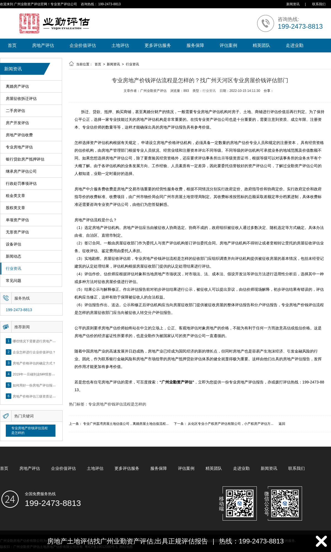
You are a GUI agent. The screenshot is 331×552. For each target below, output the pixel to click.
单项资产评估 (17, 220)
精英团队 (261, 45)
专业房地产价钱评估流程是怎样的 (29, 430)
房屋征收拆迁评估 (21, 99)
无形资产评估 (17, 232)
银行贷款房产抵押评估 (25, 159)
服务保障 (195, 45)
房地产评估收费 (19, 135)
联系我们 (318, 4)
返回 (282, 424)
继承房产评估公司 (21, 171)
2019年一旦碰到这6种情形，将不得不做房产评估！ (50, 374)
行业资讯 (13, 268)
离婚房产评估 (17, 86)
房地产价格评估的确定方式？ (34, 363)
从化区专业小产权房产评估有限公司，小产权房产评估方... (230, 424)
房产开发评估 (17, 123)
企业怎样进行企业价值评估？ (34, 352)
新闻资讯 (293, 4)
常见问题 (13, 281)
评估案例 (228, 45)
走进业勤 (294, 45)
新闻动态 (13, 256)
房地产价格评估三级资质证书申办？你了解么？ (47, 396)
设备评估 (13, 244)
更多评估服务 (158, 45)
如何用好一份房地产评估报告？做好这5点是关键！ (50, 385)
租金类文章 (15, 196)
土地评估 (120, 45)
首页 (12, 45)
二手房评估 (15, 111)
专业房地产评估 (19, 147)
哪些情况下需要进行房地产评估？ (37, 341)
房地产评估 (43, 45)
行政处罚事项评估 (21, 184)
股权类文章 (15, 208)
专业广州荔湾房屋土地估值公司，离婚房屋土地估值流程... (126, 424)
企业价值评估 (83, 45)
